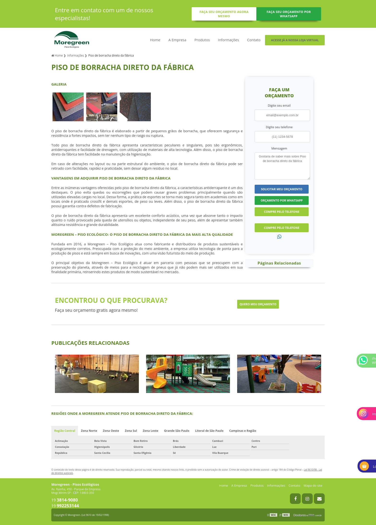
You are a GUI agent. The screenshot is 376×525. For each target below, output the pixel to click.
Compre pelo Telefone (281, 212)
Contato (253, 39)
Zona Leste (150, 431)
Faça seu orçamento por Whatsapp (289, 14)
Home (155, 39)
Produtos (202, 39)
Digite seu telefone (279, 127)
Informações (228, 39)
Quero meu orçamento (258, 304)
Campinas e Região (242, 431)
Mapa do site (313, 485)
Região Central (64, 431)
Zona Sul (131, 431)
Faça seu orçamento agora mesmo (224, 14)
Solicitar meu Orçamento (281, 189)
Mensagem (279, 148)
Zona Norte (89, 431)
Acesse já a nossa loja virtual (295, 40)
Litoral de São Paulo (209, 431)
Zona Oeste (111, 431)
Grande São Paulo (176, 431)
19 (64, 500)
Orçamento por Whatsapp (282, 200)
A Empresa (177, 39)
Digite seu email (279, 105)
